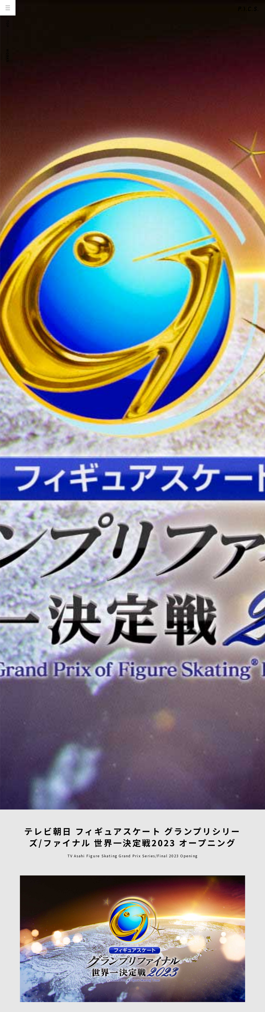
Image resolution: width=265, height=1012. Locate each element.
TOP (7, 24)
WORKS (7, 55)
